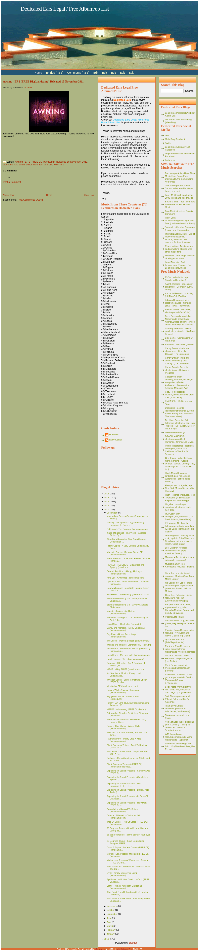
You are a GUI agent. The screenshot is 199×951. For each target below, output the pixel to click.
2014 (106, 497)
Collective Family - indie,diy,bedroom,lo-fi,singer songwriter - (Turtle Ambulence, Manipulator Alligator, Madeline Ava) (179, 382)
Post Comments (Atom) (30, 199)
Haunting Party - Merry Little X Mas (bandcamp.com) (124, 739)
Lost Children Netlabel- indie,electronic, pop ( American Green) (176, 551)
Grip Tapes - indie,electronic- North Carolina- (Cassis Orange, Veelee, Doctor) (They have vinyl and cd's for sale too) (180, 463)
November (112, 906)
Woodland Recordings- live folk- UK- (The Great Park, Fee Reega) (180, 746)
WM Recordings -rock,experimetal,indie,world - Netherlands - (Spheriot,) (179, 737)
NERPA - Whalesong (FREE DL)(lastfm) (126, 709)
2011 (106, 509)
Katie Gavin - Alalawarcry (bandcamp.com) (127, 594)
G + (167, 135)
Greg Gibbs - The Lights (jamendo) (124, 624)
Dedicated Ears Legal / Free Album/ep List (65, 9)
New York (59, 164)
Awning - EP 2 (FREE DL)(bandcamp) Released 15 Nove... (125, 523)
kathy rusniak (115, 439)
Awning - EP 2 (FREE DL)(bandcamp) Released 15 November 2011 (43, 81)
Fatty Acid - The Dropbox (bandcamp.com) (127, 529)
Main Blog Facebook (175, 139)
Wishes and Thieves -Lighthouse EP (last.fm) (129, 645)
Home (49, 195)
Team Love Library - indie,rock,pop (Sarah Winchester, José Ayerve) (177, 708)
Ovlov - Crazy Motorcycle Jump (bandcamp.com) (122, 874)
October (110, 910)
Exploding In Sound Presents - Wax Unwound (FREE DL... (124, 784)
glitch (22, 164)
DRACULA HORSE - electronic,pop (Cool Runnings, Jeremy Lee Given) (179, 439)
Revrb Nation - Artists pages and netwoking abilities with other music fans (179, 249)
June (109, 918)
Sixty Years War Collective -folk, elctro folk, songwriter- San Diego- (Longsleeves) (178, 690)
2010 (106, 939)
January (110, 934)
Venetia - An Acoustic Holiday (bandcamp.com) (121, 612)
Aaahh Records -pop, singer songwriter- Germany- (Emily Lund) (179, 287)
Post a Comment (12, 182)
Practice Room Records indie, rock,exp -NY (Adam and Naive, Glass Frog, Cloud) (179, 633)
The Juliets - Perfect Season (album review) (128, 641)
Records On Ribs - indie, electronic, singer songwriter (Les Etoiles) (179, 658)
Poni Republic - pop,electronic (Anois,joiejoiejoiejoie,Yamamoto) (180, 623)
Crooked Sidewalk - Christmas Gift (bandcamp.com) (123, 816)
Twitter (168, 143)
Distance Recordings (175, 432)
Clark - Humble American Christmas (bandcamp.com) (124, 887)
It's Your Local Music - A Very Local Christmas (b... (124, 674)
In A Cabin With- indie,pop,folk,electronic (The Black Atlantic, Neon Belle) (179, 517)
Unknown (113, 434)
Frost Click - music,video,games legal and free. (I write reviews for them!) (180, 221)
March (110, 926)
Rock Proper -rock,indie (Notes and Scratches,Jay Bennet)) (177, 668)
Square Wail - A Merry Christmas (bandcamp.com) (123, 691)
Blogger (133, 942)
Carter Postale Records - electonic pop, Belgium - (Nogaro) (177, 370)
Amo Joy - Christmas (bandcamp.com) (125, 578)
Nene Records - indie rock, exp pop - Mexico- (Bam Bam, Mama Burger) (179, 576)
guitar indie (32, 164)
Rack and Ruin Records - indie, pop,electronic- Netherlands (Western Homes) (180, 649)
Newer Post (8, 195)
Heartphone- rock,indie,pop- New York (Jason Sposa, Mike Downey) (179, 488)
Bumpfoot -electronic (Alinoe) (179, 344)
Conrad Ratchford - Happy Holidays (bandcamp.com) (124, 572)
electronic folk (10, 164)
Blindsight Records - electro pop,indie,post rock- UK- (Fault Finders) (180, 331)
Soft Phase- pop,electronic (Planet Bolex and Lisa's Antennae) (178, 699)
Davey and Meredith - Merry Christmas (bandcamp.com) (126, 629)
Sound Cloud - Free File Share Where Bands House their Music (180, 204)
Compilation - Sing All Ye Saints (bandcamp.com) (122, 810)
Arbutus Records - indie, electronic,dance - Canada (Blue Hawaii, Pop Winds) (178, 303)
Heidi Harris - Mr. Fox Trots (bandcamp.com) (128, 655)
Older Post (89, 195)
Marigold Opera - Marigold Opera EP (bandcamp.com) (125, 553)
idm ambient (45, 164)
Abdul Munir (110, 949)
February (111, 930)
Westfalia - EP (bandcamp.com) (122, 686)
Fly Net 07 (137, 949)
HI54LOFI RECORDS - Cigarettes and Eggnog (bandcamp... (125, 566)
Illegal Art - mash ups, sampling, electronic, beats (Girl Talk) (178, 507)
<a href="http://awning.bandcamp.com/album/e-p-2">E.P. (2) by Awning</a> (43, 148)
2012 (106, 505)
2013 (106, 501)
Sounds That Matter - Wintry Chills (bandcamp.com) (123, 727)
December (112, 513)
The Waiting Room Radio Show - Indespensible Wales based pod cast (179, 188)
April (109, 922)
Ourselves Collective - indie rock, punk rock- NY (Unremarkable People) (178, 598)
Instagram (170, 160)
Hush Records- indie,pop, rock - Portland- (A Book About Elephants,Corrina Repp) (180, 498)
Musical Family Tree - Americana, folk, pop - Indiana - (179, 567)
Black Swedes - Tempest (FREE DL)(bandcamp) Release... (124, 765)
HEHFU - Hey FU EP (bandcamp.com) (125, 669)
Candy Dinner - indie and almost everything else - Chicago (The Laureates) (177, 351)
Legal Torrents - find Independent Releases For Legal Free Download (178, 265)
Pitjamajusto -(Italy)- (175, 617)
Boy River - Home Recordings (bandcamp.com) (121, 635)
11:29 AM (28, 88)
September (112, 914)
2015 (106, 493)
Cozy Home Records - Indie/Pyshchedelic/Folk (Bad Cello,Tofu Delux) (179, 395)
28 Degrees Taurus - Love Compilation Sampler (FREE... (125, 842)
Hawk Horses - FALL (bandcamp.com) (125, 659)
